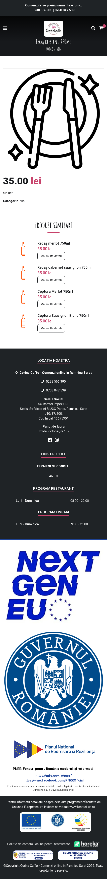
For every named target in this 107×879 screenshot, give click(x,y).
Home (49, 49)
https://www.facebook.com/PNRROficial (53, 780)
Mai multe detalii (51, 256)
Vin (22, 201)
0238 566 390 (43, 10)
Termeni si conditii (54, 466)
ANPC (53, 476)
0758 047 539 (64, 10)
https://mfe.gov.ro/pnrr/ (53, 775)
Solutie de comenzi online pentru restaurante (53, 844)
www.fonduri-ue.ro (82, 807)
